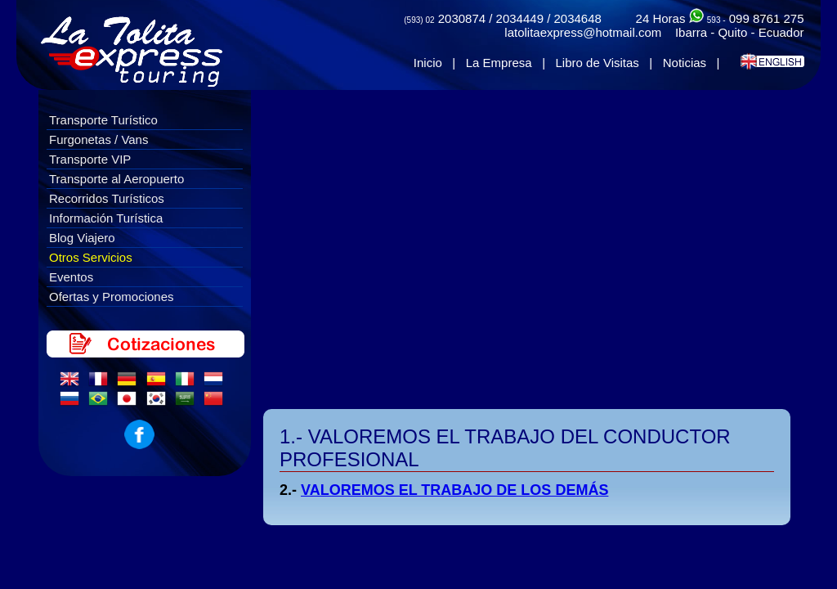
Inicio (428, 63)
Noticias (684, 63)
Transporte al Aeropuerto (116, 179)
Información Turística (106, 218)
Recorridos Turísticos (106, 198)
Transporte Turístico (103, 120)
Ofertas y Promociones (111, 296)
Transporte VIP (90, 159)
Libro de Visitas (597, 63)
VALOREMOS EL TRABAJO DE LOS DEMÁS (454, 490)
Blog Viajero (82, 238)
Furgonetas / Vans (98, 139)
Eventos (71, 277)
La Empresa (499, 63)
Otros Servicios (90, 257)
